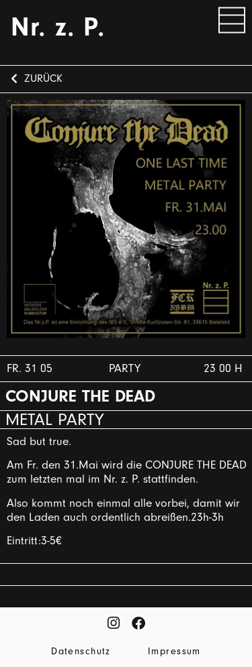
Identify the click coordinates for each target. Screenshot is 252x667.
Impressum (174, 651)
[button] (232, 22)
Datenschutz (81, 651)
